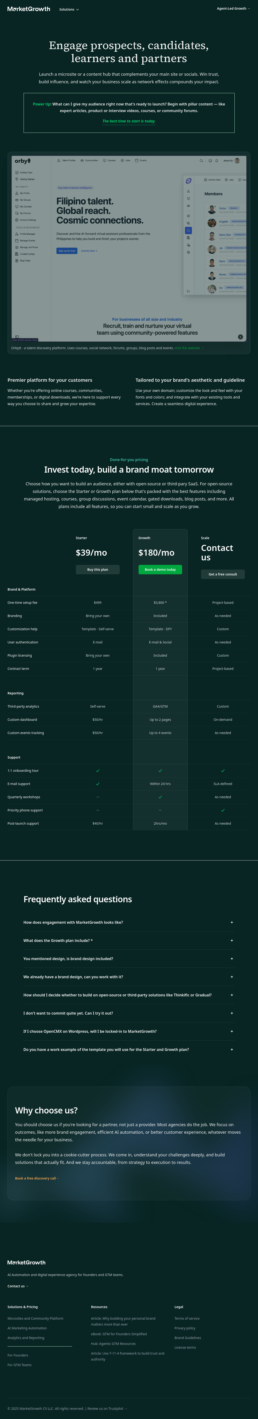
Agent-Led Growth (233, 8)
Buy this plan (97, 569)
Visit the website (189, 348)
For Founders (18, 1355)
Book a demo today (160, 569)
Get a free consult (223, 574)
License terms (185, 1347)
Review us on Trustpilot (107, 1408)
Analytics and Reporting (26, 1337)
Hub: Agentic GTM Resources (113, 1343)
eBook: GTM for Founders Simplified (119, 1334)
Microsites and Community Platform (35, 1318)
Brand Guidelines (188, 1337)
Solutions (69, 9)
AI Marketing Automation (27, 1328)
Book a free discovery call (37, 1178)
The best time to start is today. (129, 121)
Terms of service (187, 1318)
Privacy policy (185, 1328)
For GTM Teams (20, 1365)
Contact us (18, 1286)
